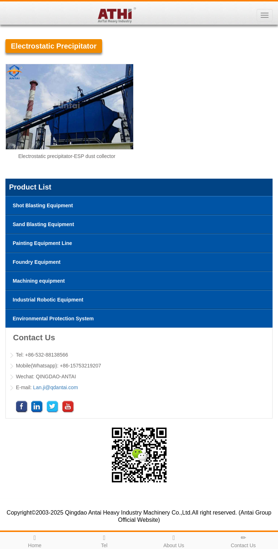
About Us (173, 540)
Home (35, 540)
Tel (104, 540)
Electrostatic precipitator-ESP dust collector (66, 156)
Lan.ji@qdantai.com (55, 387)
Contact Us (243, 540)
